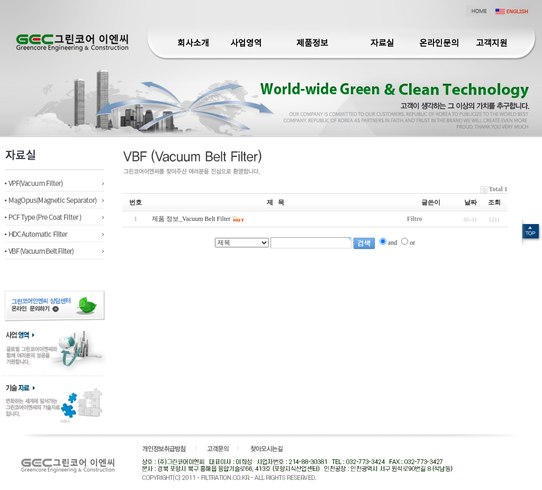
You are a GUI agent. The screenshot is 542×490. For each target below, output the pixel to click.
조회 (494, 202)
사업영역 (246, 43)
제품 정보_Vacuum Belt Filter (191, 218)
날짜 (470, 202)
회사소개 (193, 43)
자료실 (382, 43)
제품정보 (312, 43)
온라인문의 (439, 43)
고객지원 (492, 43)
